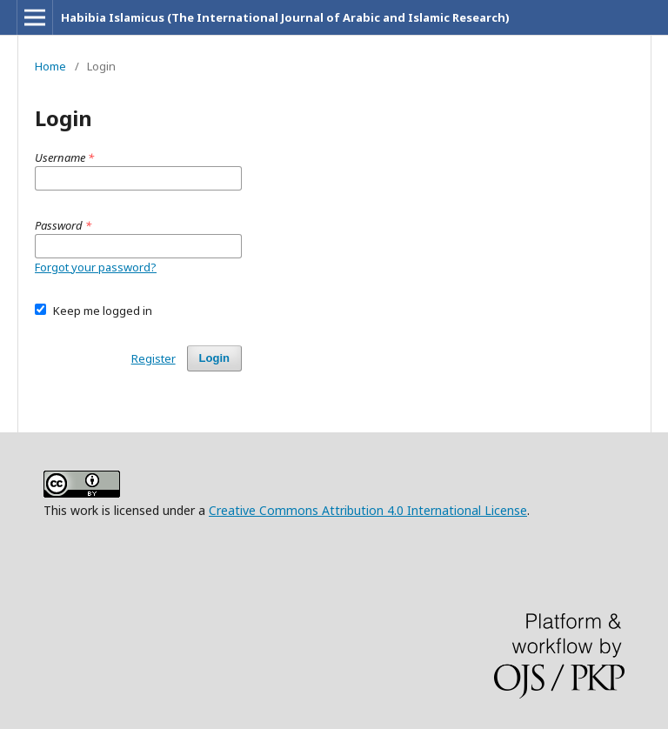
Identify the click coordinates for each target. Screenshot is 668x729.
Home (50, 66)
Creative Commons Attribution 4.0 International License (368, 510)
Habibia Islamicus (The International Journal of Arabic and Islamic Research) (285, 17)
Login (214, 357)
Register (153, 358)
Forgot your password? (96, 267)
